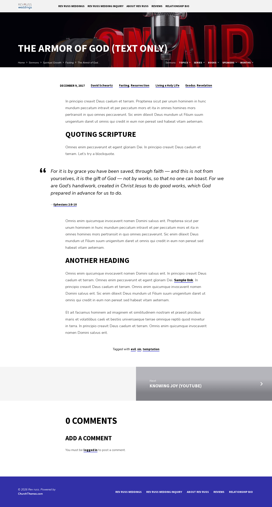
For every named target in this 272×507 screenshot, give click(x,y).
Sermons (34, 62)
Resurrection (140, 85)
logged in (90, 450)
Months (247, 62)
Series (199, 62)
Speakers (230, 62)
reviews (157, 6)
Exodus (190, 85)
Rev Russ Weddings (71, 6)
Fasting (69, 62)
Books (214, 62)
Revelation (204, 85)
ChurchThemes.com (30, 494)
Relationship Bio (177, 6)
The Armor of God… (89, 62)
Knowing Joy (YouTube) (176, 386)
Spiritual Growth (52, 62)
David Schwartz (102, 85)
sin (139, 349)
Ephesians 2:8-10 (65, 206)
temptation (151, 349)
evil (133, 349)
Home (21, 62)
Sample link (183, 280)
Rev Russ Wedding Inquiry (105, 6)
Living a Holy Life (167, 85)
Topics (185, 62)
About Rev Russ (138, 6)
